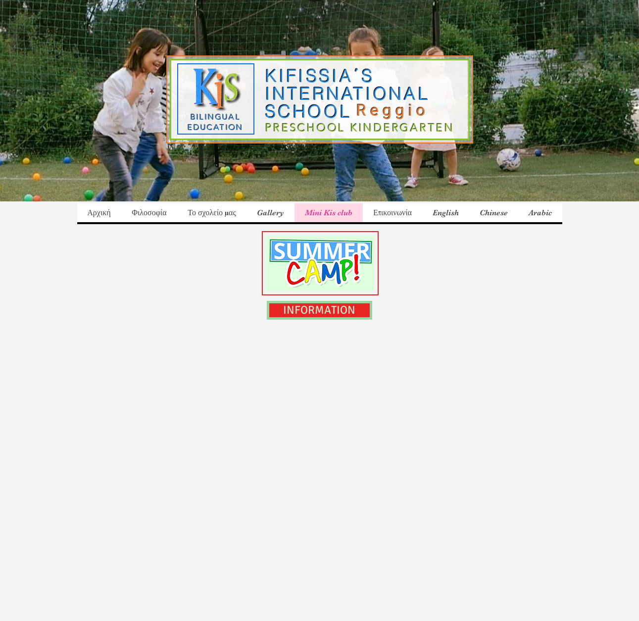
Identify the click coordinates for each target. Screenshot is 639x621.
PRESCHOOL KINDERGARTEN (360, 128)
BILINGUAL (216, 117)
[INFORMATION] (319, 310)
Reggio (396, 110)
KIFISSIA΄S (320, 76)
